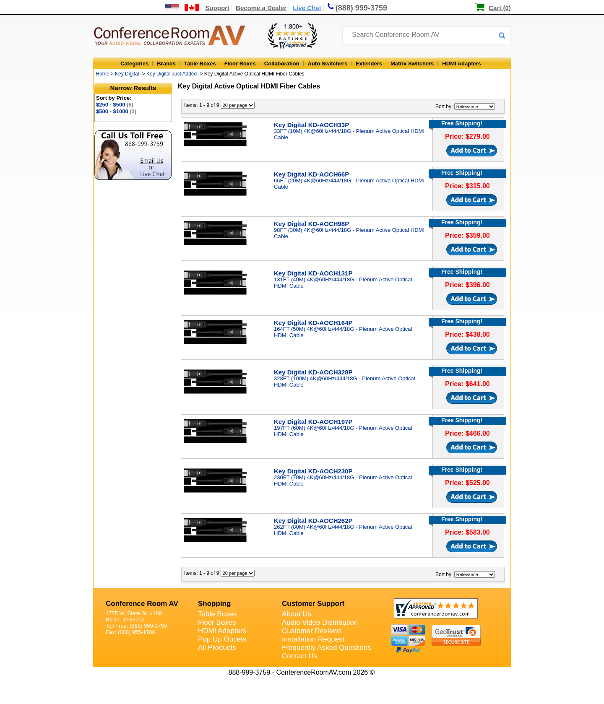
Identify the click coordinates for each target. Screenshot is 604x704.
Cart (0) (500, 7)
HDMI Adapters (461, 63)
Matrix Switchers (412, 63)
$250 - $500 (114, 104)
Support (217, 7)
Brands (166, 63)
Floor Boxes (240, 63)
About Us (296, 614)
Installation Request (313, 639)
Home (102, 74)
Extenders (369, 63)
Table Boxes (200, 63)
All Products (217, 648)
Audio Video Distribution (320, 622)
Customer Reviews (312, 631)
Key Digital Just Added (171, 74)
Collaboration (281, 63)
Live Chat (307, 7)
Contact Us (299, 656)
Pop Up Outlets (222, 639)
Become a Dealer (261, 7)
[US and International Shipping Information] (182, 7)
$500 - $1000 (116, 111)
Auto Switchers (328, 63)
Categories (134, 63)
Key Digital (127, 74)
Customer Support (313, 604)
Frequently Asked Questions (326, 648)
